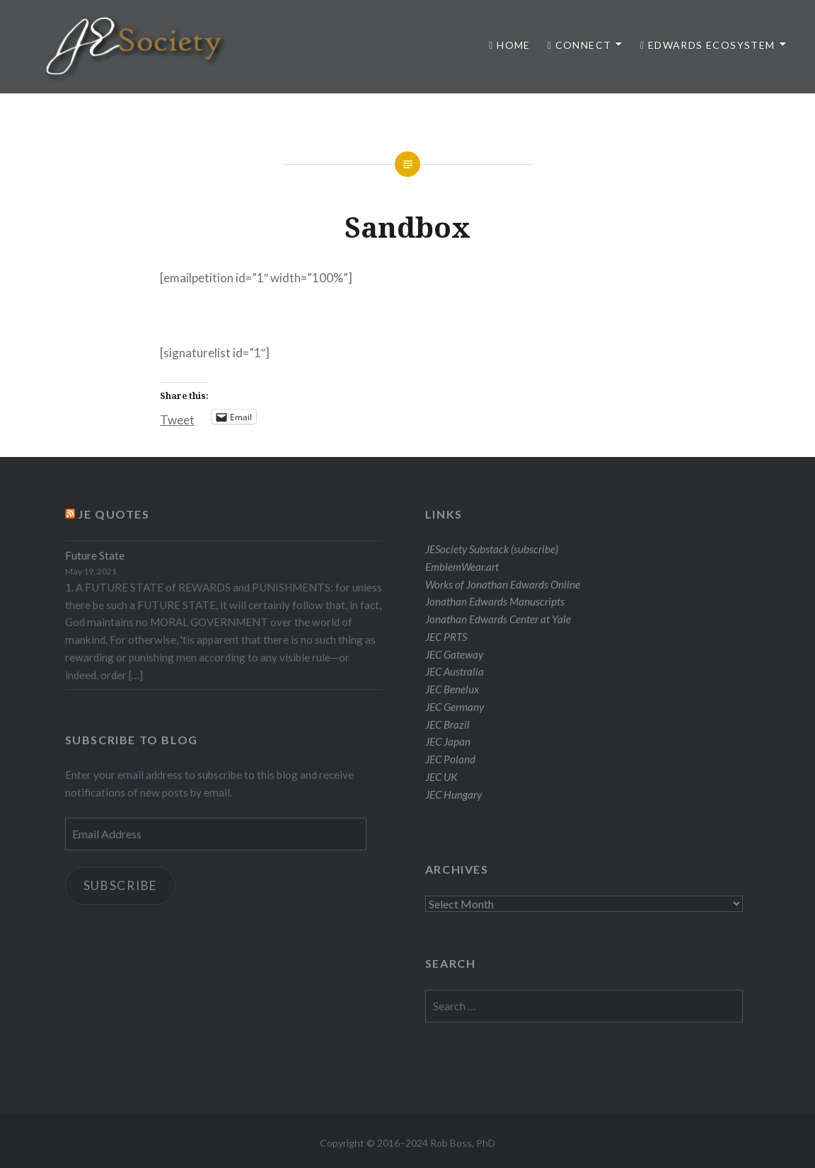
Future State (95, 555)
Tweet (177, 417)
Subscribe (120, 885)
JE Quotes (113, 514)
